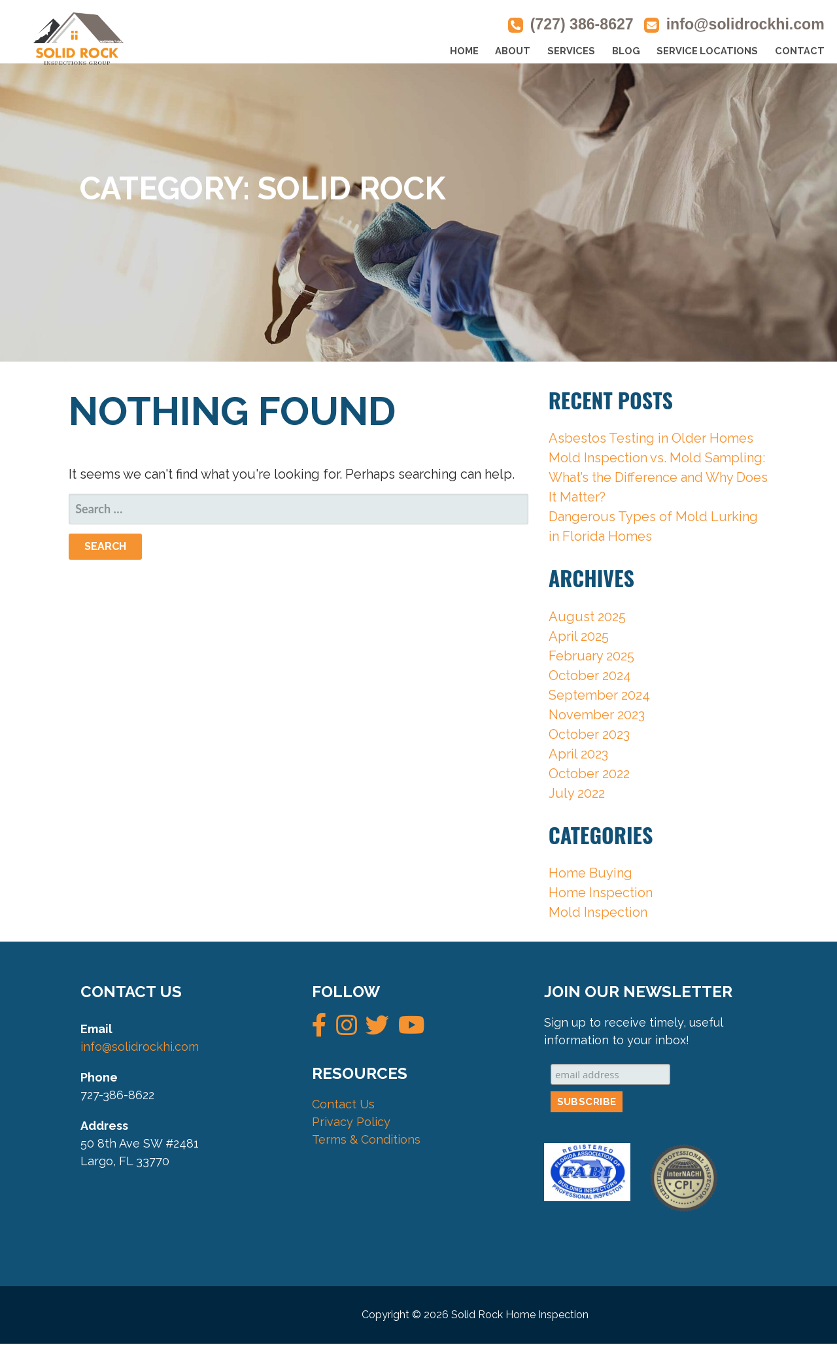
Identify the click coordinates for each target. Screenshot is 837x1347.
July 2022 (577, 793)
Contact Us (343, 1104)
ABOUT (512, 50)
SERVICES (571, 50)
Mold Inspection (598, 912)
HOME (464, 50)
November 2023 (597, 715)
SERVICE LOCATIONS (707, 50)
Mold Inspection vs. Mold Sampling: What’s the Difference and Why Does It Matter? (658, 477)
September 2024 (599, 695)
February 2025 (591, 656)
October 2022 (589, 773)
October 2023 (589, 734)
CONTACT (800, 50)
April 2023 (578, 754)
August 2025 (587, 616)
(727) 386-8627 (582, 24)
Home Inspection (601, 892)
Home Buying (590, 873)
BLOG (626, 50)
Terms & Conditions (366, 1139)
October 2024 (590, 675)
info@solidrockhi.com (745, 24)
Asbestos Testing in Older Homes (651, 438)
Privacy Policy (351, 1122)
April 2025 (579, 636)
